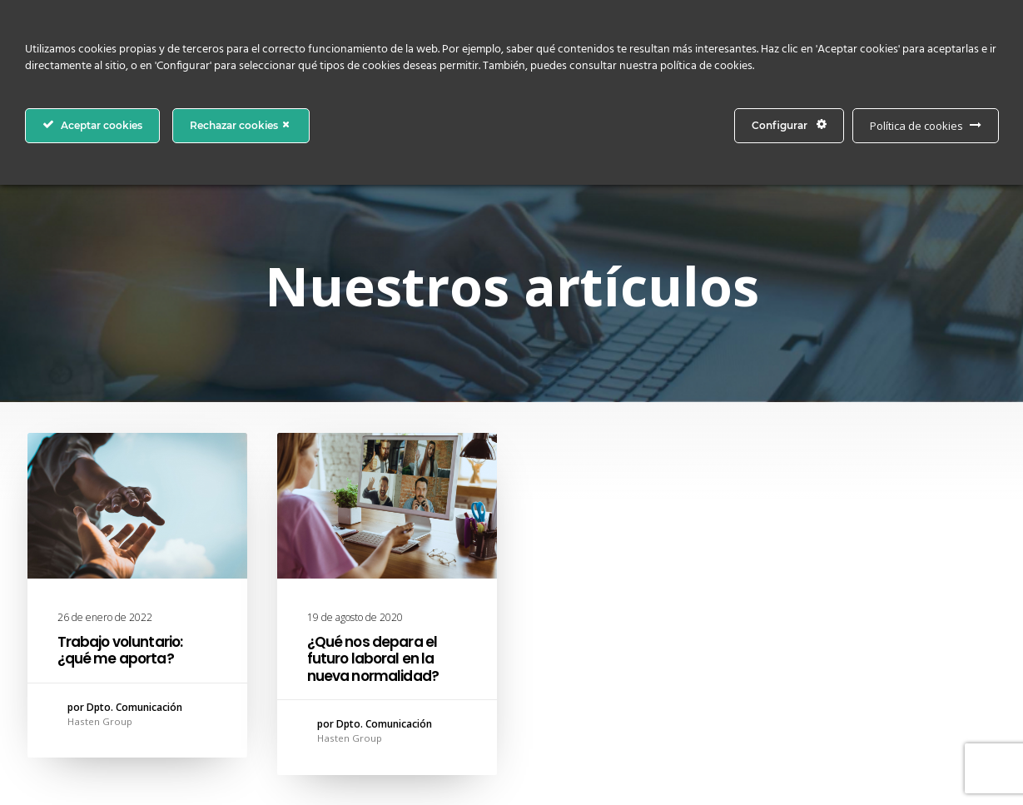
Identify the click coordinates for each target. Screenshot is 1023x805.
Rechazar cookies (241, 125)
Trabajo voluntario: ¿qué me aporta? (120, 650)
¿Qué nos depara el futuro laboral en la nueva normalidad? (373, 659)
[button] (137, 506)
